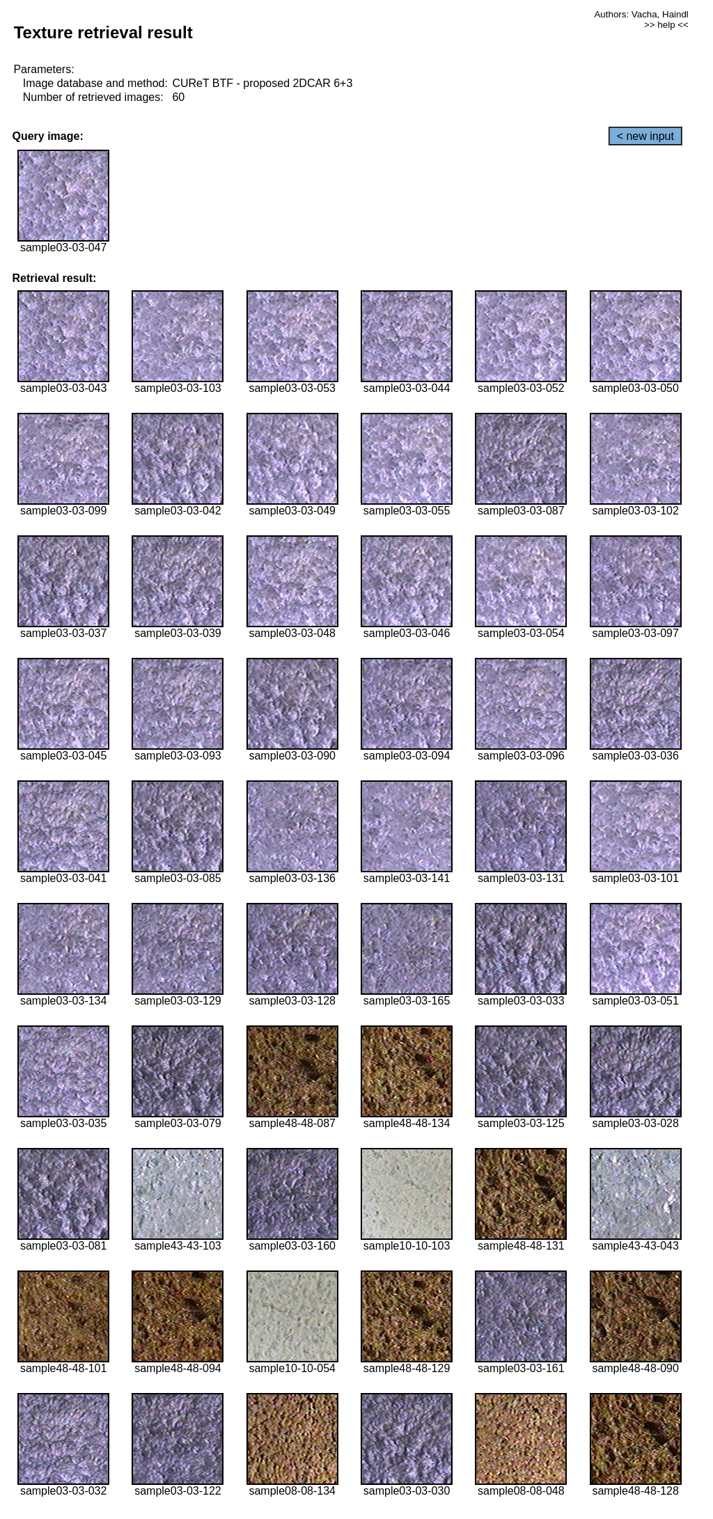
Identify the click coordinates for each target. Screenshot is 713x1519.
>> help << (666, 24)
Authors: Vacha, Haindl (641, 14)
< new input (645, 136)
